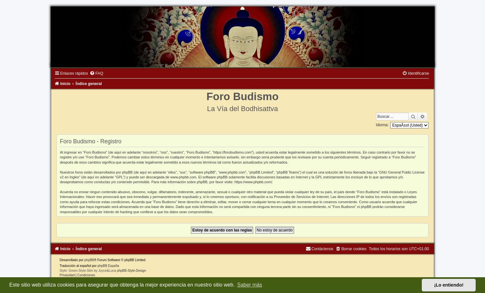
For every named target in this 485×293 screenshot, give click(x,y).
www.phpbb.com (183, 177)
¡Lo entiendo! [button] (448, 285)
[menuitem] (96, 73)
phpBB (89, 260)
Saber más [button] (249, 285)
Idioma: (382, 125)
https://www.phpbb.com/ (253, 182)
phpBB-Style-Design (131, 270)
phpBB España (108, 266)
